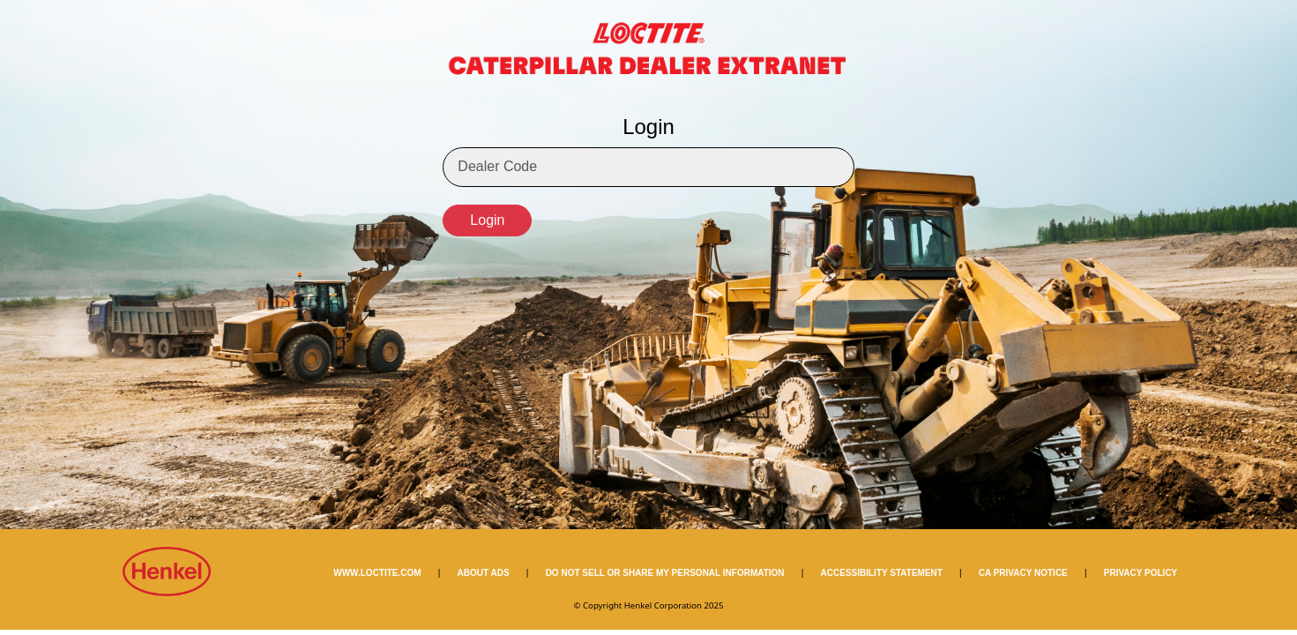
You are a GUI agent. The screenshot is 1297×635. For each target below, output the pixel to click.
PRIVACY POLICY (1141, 573)
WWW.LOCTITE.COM (377, 573)
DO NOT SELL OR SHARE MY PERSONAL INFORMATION (665, 573)
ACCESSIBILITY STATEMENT (882, 573)
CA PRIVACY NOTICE (1023, 573)
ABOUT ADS (484, 573)
